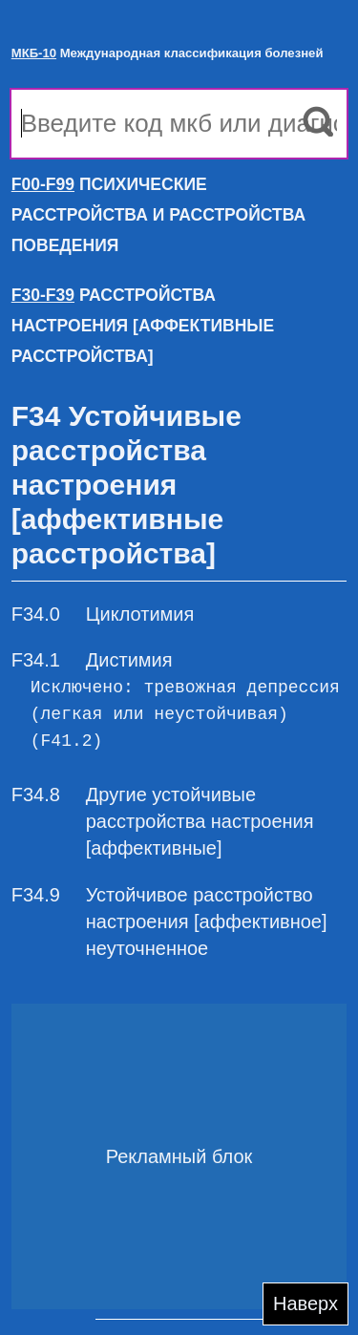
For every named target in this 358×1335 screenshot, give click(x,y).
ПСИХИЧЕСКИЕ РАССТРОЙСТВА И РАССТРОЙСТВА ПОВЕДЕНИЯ (158, 215)
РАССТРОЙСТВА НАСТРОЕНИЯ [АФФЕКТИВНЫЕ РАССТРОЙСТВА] (142, 326)
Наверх (305, 1303)
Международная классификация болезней (167, 53)
